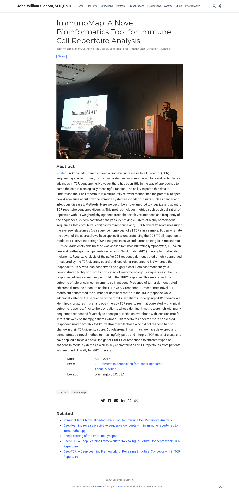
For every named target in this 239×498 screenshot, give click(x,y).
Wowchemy (93, 486)
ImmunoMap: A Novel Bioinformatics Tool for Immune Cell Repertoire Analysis (117, 420)
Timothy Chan (137, 48)
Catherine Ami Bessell (95, 48)
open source (116, 486)
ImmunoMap (79, 392)
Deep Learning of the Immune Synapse (90, 436)
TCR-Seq (62, 392)
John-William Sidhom (68, 48)
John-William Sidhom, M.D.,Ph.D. (44, 6)
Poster (61, 173)
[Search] (214, 6)
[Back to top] (220, 488)
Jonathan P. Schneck (159, 48)
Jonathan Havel (119, 48)
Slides (61, 56)
